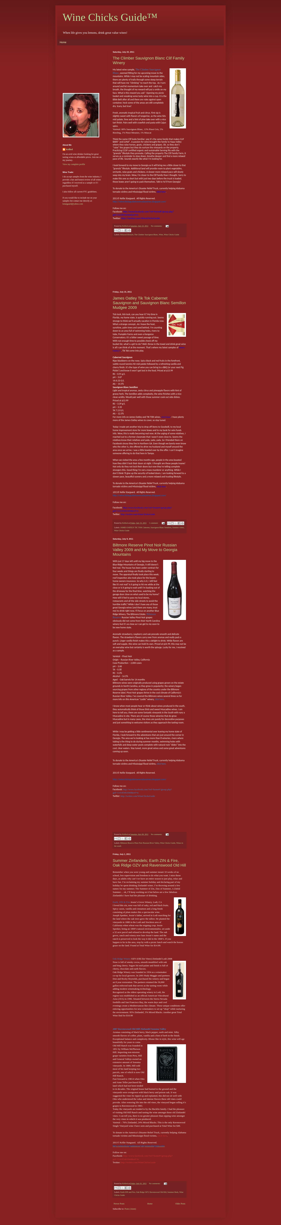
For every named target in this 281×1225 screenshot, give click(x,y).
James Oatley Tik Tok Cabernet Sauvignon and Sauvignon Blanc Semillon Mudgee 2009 (149, 303)
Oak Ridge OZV (142, 1192)
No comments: (157, 226)
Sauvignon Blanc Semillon (161, 527)
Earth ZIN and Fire (127, 1192)
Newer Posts (119, 1203)
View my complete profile (74, 164)
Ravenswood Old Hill (158, 1192)
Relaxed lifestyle (126, 234)
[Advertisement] (149, 264)
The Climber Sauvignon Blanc (146, 234)
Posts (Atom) (130, 1209)
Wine (161, 234)
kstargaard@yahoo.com (73, 204)
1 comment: (154, 523)
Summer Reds (172, 1192)
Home (63, 42)
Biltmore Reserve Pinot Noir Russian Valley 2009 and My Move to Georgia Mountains (145, 550)
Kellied (69, 149)
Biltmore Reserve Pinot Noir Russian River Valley (139, 843)
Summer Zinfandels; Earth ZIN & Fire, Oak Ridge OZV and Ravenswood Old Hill (149, 862)
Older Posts (180, 1203)
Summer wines (178, 527)
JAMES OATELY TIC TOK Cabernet (134, 527)
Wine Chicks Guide (171, 234)
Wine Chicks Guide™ (110, 17)
